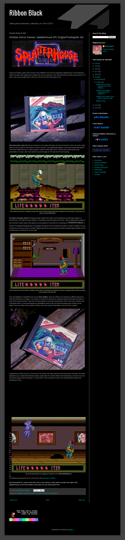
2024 (96, 63)
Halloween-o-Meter (48, 478)
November (99, 79)
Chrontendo (98, 160)
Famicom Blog (98, 165)
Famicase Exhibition (100, 162)
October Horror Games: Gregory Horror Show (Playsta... (103, 86)
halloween (20, 493)
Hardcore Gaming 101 (101, 167)
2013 (96, 108)
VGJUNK (97, 174)
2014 (96, 105)
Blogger (70, 529)
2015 (96, 77)
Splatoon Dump (101, 101)
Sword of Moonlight (100, 172)
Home (48, 500)
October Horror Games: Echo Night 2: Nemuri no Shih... (105, 97)
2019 (96, 66)
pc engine (39, 493)
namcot (34, 493)
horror (25, 493)
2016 (96, 74)
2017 (96, 71)
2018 (96, 69)
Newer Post (13, 500)
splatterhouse (46, 493)
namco (29, 493)
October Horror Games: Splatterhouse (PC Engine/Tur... (103, 92)
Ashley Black (109, 46)
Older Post (81, 500)
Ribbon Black (25, 12)
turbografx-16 (55, 493)
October (99, 82)
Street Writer (98, 170)
